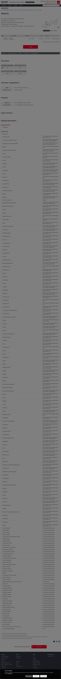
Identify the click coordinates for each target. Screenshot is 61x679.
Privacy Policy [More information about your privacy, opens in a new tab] (9, 673)
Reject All (36, 676)
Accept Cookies (43, 676)
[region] (30, 674)
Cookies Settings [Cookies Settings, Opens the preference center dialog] (29, 676)
